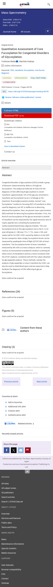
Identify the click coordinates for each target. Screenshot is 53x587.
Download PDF (14, 115)
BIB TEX (10, 134)
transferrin (19, 70)
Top (27, 471)
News (3, 539)
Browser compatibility (11, 569)
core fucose (39, 70)
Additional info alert (17, 406)
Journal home (9, 31)
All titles (5, 483)
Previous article (11, 381)
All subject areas (8, 488)
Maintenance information (12, 543)
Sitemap (5, 583)
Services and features (10, 518)
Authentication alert (17, 415)
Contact (4, 578)
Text (9, 141)
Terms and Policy (9, 527)
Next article (42, 381)
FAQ (3, 574)
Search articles (8, 497)
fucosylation (29, 70)
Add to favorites (15, 402)
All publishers (7, 492)
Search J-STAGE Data (12, 501)
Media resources (8, 553)
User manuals (7, 565)
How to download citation (14, 146)
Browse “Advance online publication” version (23, 97)
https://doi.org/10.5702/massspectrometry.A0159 (28, 91)
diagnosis (5, 73)
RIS (8, 124)
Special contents (8, 548)
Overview (5, 513)
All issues (25, 31)
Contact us (9, 151)
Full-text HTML (11, 110)
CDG (12, 70)
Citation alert (14, 410)
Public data (6, 522)
